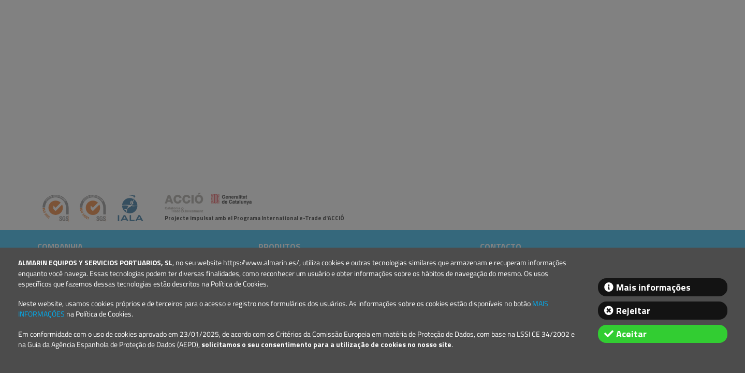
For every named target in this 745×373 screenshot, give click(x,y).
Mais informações (653, 287)
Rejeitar (633, 311)
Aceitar (631, 334)
